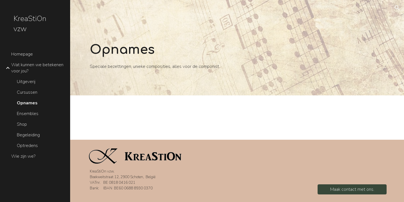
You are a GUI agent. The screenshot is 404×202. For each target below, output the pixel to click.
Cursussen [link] (27, 92)
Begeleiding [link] (28, 135)
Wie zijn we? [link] (23, 156)
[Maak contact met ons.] (352, 189)
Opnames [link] (27, 103)
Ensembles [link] (27, 114)
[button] (397, 8)
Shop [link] (22, 124)
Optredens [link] (27, 146)
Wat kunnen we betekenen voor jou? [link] (37, 68)
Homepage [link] (22, 54)
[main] (160, 55)
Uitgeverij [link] (26, 82)
